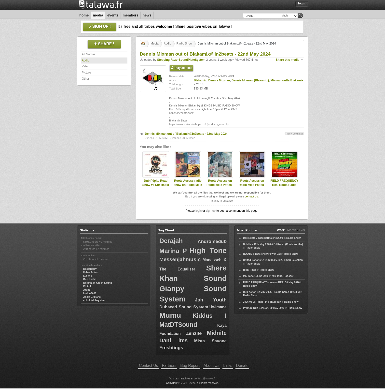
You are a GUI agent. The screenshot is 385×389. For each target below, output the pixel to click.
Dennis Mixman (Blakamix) (250, 80)
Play (288, 133)
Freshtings (171, 347)
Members (130, 15)
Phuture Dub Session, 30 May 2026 (263, 308)
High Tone (208, 250)
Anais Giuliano (92, 297)
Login (301, 3)
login (198, 210)
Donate (242, 365)
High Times (250, 270)
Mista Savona (210, 341)
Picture (86, 72)
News (147, 15)
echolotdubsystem (94, 300)
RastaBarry (89, 269)
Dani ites (173, 340)
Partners (169, 365)
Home (84, 15)
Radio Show (184, 43)
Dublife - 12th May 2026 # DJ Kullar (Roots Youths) (273, 244)
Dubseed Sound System (183, 307)
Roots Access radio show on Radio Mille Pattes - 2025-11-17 (188, 185)
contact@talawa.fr (205, 378)
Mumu (170, 315)
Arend (86, 289)
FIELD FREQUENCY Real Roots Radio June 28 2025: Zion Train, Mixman (284, 187)
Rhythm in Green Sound (97, 283)
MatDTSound (178, 324)
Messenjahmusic (180, 259)
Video (85, 66)
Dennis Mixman (219, 80)
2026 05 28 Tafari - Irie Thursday (262, 301)
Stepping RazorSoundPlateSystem (181, 59)
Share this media (287, 59)
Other (85, 78)
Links (227, 365)
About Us (211, 365)
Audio (85, 60)
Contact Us (148, 365)
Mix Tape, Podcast (282, 276)
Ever (302, 230)
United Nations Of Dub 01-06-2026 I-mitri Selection (273, 260)
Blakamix (200, 80)
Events (113, 15)
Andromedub (212, 241)
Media (98, 15)
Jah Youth (211, 299)
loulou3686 (89, 293)
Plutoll (87, 286)
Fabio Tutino (90, 272)
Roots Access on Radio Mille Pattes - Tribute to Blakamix (252, 185)
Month (291, 230)
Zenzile (194, 333)
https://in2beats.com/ (181, 112)
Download (297, 133)
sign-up (211, 210)
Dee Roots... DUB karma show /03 (263, 238)
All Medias (88, 54)
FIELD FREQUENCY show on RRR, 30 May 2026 (271, 282)
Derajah (171, 240)
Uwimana (218, 307)
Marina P (173, 250)
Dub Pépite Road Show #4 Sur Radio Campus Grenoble (155, 185)
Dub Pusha (89, 279)
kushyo (87, 275)
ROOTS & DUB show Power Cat (262, 254)
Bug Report (190, 365)
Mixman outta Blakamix (287, 80)
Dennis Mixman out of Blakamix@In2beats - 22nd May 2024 (186, 133)
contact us (251, 196)
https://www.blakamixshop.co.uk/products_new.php (199, 124)
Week (281, 230)
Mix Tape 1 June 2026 (255, 276)
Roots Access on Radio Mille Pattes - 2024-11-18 (220, 185)
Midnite (217, 333)
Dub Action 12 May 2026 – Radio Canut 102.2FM (271, 292)
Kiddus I (209, 315)
